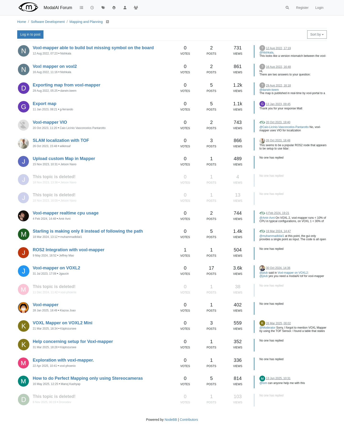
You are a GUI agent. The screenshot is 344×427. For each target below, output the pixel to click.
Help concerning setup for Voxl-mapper (73, 341)
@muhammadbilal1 (271, 236)
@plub (263, 272)
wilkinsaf (65, 146)
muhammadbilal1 (71, 237)
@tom (263, 383)
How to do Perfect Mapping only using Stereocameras (88, 378)
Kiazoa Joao (68, 310)
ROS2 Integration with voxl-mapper (68, 249)
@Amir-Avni (267, 217)
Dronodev (65, 402)
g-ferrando (66, 109)
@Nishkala (266, 52)
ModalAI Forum (57, 7)
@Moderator (267, 327)
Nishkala (65, 53)
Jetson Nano (68, 164)
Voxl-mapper (46, 304)
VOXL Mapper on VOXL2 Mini (62, 322)
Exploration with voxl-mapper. (63, 360)
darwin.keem (68, 90)
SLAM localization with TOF (61, 140)
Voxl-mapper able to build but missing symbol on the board (93, 47)
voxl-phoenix (68, 292)
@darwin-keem (269, 89)
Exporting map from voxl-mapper (66, 85)
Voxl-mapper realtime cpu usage (66, 213)
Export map (44, 103)
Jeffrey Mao (66, 255)
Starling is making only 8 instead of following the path (88, 231)
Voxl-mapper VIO (50, 122)
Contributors (189, 420)
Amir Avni (64, 218)
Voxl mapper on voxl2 (55, 66)
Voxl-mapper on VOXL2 (56, 268)
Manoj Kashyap (71, 384)
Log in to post (30, 34)
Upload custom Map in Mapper (64, 158)
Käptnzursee (68, 328)
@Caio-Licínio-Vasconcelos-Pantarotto (284, 127)
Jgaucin (64, 273)
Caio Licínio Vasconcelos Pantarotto (83, 128)
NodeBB (171, 420)
